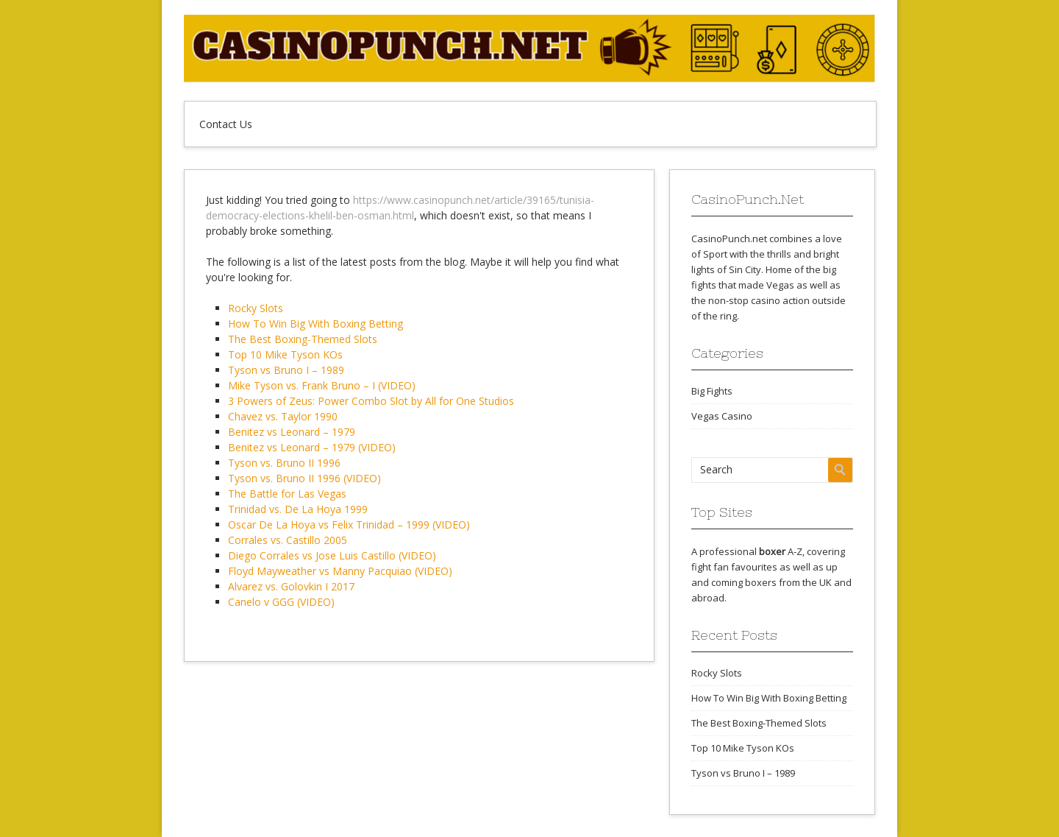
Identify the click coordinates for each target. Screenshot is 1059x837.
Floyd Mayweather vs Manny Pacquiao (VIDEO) (340, 571)
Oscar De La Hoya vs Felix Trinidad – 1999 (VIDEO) (349, 524)
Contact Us (225, 124)
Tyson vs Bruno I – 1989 (286, 370)
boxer (772, 551)
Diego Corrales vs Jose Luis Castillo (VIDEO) (332, 555)
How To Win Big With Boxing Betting (315, 324)
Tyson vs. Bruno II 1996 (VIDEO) (304, 478)
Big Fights (711, 391)
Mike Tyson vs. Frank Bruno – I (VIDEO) (322, 385)
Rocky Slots (255, 308)
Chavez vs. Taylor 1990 (283, 416)
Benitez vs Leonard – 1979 (291, 432)
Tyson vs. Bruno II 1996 (284, 463)
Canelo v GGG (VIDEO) (281, 602)
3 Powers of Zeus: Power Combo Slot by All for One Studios (371, 401)
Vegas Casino (721, 416)
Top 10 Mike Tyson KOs (285, 354)
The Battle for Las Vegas (287, 494)
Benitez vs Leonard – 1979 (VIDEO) (312, 447)
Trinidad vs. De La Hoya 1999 (298, 509)
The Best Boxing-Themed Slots (302, 339)
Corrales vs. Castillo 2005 (287, 540)
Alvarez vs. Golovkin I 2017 (291, 586)
